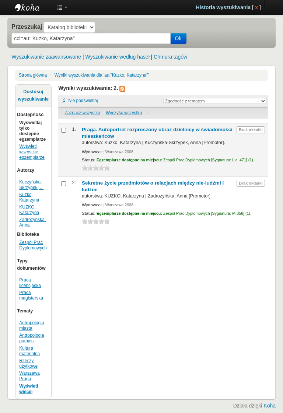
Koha (269, 406)
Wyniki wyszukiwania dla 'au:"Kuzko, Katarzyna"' (102, 75)
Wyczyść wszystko (124, 112)
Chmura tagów (170, 57)
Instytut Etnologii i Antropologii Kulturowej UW (33, 7)
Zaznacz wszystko (82, 112)
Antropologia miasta (31, 325)
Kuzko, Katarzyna (29, 197)
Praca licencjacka (30, 282)
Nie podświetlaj (83, 100)
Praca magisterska (31, 295)
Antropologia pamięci (31, 338)
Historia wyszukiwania (223, 7)
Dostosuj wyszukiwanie (33, 95)
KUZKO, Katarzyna (29, 209)
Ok (178, 38)
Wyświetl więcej (28, 389)
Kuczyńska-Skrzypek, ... (31, 184)
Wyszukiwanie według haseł (117, 57)
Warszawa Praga (29, 376)
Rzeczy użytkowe (28, 363)
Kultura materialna (29, 351)
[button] (62, 7)
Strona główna (33, 75)
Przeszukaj (26, 26)
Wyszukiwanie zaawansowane (46, 57)
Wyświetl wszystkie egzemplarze (32, 152)
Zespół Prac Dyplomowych (33, 245)
